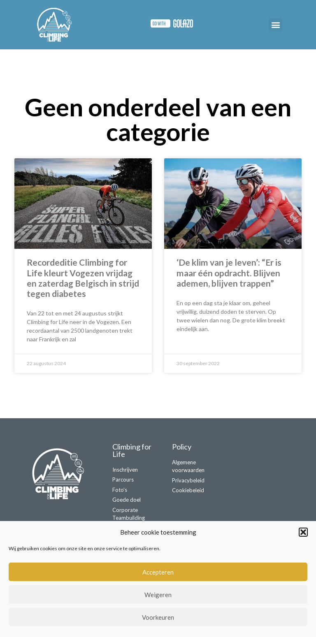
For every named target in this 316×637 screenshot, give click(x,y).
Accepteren (158, 572)
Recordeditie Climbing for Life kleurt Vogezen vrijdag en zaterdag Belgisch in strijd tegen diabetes (83, 278)
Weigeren (158, 594)
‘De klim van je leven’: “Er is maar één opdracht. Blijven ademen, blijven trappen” (229, 272)
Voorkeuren (158, 617)
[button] (303, 532)
